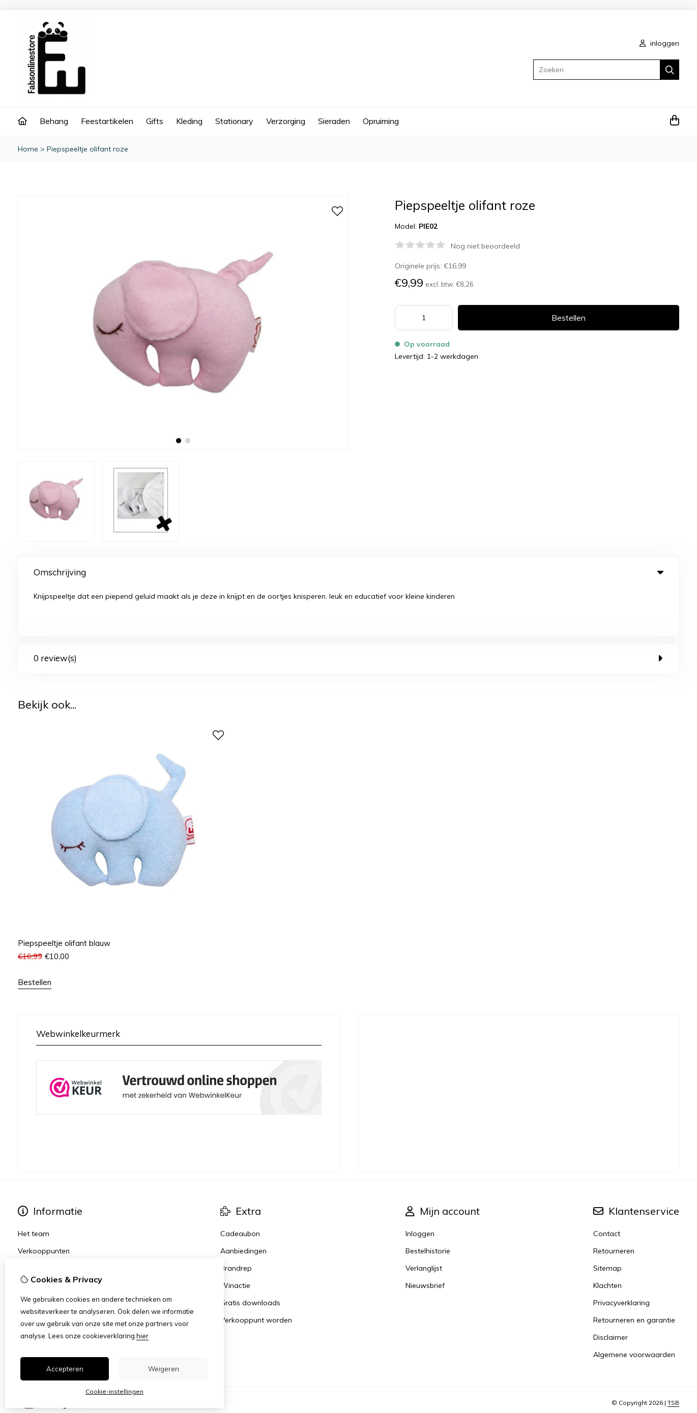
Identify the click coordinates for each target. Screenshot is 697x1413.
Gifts (154, 121)
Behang (54, 121)
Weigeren (163, 1369)
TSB (673, 1354)
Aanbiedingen (243, 1201)
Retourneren (613, 1201)
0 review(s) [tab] (348, 608)
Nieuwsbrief (425, 1236)
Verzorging (285, 121)
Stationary (234, 121)
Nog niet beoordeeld (485, 246)
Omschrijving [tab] (348, 572)
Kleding (189, 121)
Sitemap (607, 1218)
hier (142, 1336)
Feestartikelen (107, 121)
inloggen (659, 43)
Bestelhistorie (427, 1201)
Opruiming (381, 121)
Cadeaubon (240, 1184)
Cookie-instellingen (114, 1391)
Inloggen (419, 1184)
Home (28, 148)
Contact (606, 1184)
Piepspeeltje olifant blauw (64, 894)
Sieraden (334, 121)
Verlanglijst (423, 1218)
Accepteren (64, 1369)
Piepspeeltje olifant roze (87, 148)
